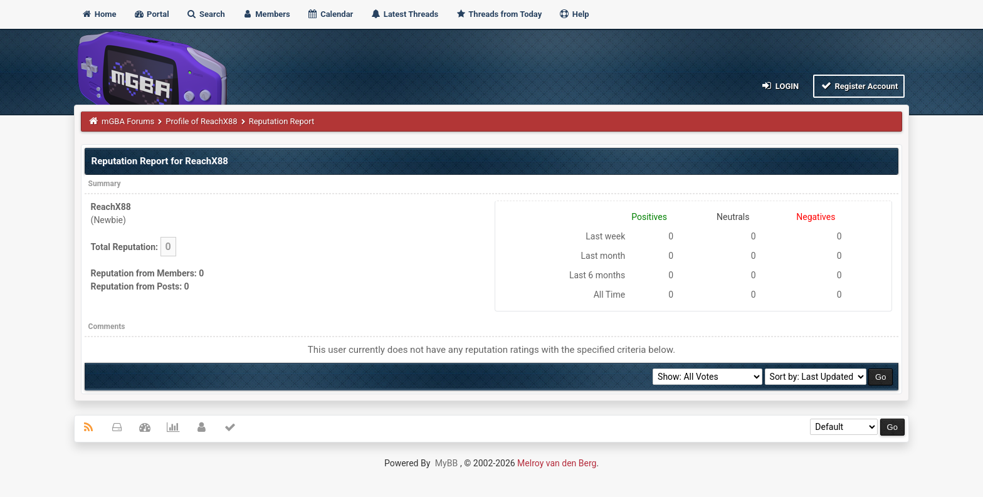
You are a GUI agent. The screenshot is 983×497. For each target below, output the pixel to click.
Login (779, 85)
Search (205, 14)
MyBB (446, 463)
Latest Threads (405, 14)
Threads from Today (498, 14)
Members (266, 14)
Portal (151, 14)
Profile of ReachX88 (201, 121)
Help (574, 14)
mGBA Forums (128, 121)
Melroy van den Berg (556, 463)
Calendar (330, 14)
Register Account (859, 85)
